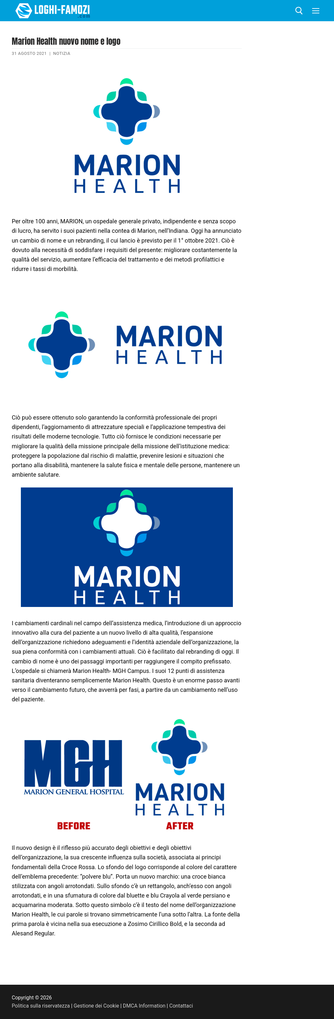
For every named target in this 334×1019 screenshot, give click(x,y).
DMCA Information (144, 1006)
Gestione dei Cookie (96, 1006)
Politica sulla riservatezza (41, 1006)
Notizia (61, 53)
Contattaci (181, 1006)
